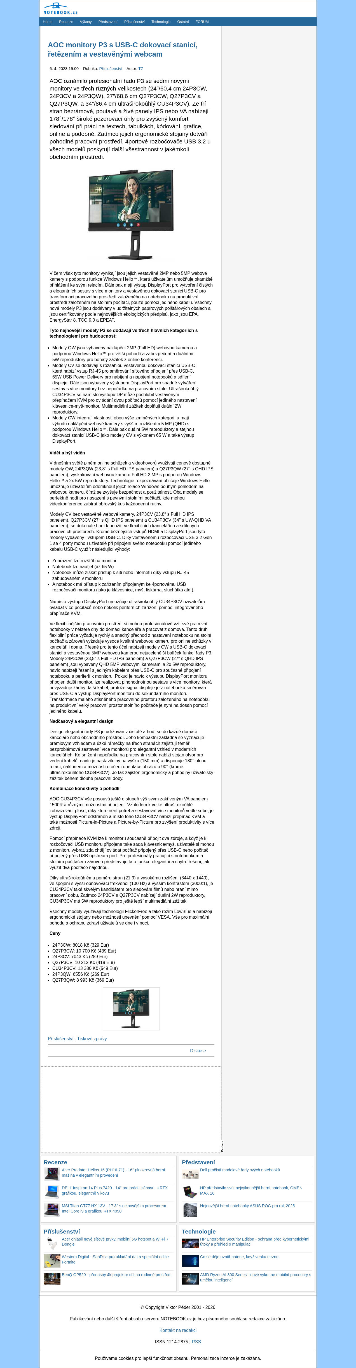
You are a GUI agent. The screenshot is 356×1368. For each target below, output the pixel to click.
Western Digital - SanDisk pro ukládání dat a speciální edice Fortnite (115, 1259)
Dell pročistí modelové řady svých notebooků (240, 1170)
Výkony (86, 22)
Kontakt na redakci (178, 1330)
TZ (140, 68)
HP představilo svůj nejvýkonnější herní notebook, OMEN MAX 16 (251, 1190)
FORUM (202, 22)
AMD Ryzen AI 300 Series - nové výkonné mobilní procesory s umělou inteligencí (255, 1277)
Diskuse (198, 1050)
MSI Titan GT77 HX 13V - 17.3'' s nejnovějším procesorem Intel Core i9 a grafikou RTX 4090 (114, 1208)
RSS (196, 1341)
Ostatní (183, 22)
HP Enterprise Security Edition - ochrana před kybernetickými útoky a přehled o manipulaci (254, 1242)
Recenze (66, 22)
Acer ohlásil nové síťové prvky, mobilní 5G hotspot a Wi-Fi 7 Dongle (115, 1242)
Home (47, 22)
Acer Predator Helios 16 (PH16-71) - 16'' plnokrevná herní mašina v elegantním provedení (113, 1172)
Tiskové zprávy (92, 1038)
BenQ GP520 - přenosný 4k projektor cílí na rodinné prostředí (117, 1274)
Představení (108, 22)
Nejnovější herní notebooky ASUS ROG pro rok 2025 (247, 1206)
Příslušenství (134, 22)
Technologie (160, 22)
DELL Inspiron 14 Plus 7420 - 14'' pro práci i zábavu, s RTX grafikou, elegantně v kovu (115, 1190)
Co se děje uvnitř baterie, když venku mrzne (239, 1257)
